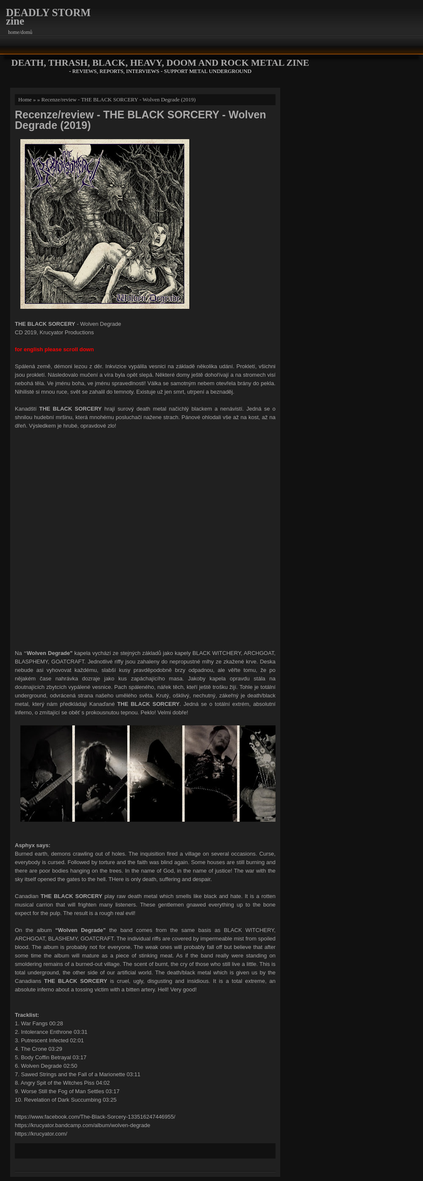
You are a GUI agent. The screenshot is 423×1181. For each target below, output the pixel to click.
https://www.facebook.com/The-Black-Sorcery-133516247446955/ (95, 1117)
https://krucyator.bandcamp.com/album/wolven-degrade (82, 1125)
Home (25, 99)
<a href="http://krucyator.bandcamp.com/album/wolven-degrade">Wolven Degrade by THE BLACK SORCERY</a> (145, 538)
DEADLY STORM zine (48, 17)
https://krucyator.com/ (41, 1134)
